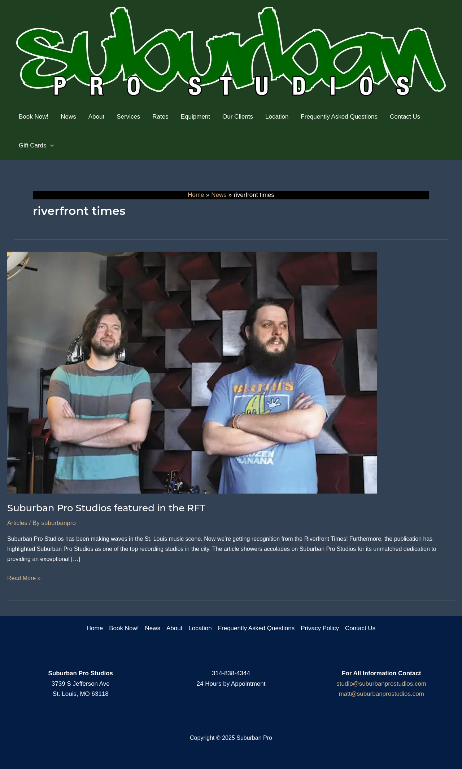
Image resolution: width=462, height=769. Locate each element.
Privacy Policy (320, 628)
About (174, 628)
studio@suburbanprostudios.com (381, 683)
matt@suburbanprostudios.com (381, 693)
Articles (17, 523)
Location (200, 628)
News (152, 628)
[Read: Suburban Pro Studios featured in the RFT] (192, 372)
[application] (50, 145)
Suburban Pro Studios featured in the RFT (106, 508)
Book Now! (124, 628)
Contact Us (360, 628)
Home (95, 628)
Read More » (24, 578)
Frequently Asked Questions (256, 628)
